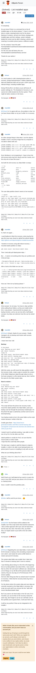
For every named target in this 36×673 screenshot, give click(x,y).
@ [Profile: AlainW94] (4, 522)
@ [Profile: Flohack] (4, 111)
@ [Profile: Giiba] (3, 498)
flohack (7, 75)
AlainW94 (7, 22)
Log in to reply (29, 15)
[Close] (32, 625)
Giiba (6, 474)
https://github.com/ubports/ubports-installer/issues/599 (17, 240)
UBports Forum (17, 3)
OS (3, 12)
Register (6, 658)
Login (12, 658)
